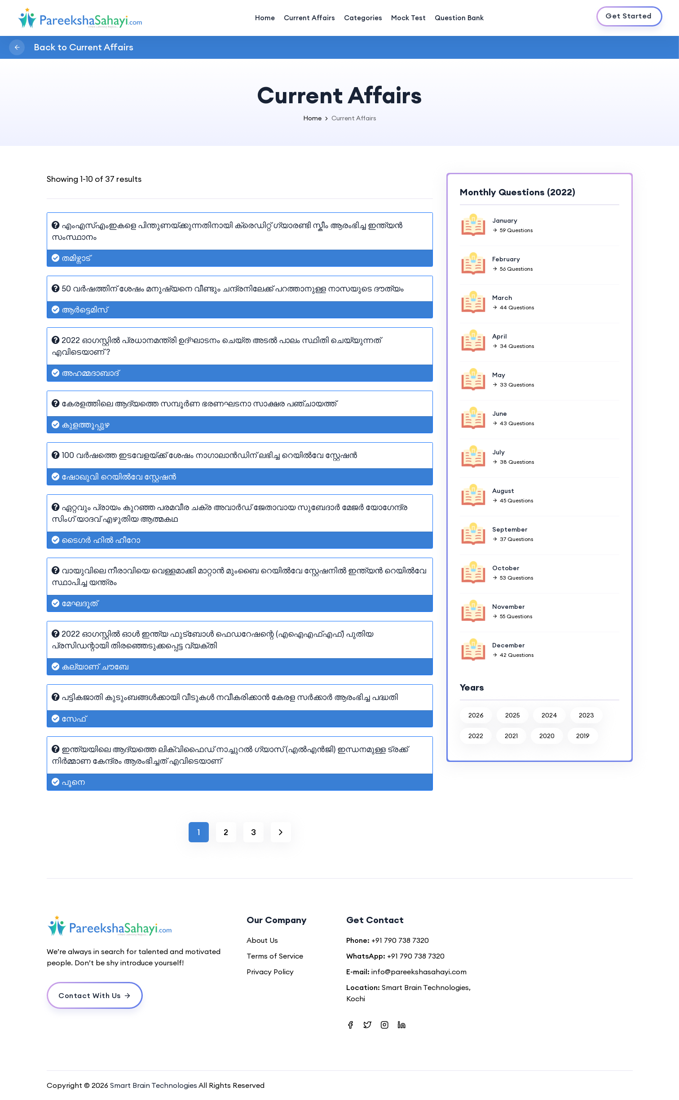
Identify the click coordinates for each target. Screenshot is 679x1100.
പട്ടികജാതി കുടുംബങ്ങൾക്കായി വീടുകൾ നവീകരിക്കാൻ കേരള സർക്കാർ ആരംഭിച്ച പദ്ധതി (225, 697)
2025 (512, 715)
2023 (586, 715)
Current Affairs (309, 17)
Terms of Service (275, 955)
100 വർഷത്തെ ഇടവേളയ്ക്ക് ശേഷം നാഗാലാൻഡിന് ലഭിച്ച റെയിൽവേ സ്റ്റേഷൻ (204, 455)
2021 (511, 736)
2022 (475, 736)
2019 (583, 736)
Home (265, 17)
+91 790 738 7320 (400, 940)
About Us (262, 940)
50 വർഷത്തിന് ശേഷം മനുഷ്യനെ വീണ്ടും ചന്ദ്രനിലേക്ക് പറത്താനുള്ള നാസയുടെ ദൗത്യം (228, 288)
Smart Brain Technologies (153, 1085)
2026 (476, 715)
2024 (549, 715)
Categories (363, 17)
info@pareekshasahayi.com (419, 971)
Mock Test (408, 17)
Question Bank (459, 17)
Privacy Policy (270, 971)
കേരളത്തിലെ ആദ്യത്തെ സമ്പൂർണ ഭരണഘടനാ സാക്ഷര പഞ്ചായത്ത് (194, 403)
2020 (547, 736)
